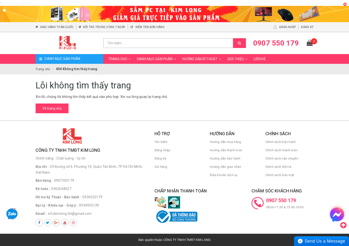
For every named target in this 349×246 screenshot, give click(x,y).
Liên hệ (260, 59)
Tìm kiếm (161, 142)
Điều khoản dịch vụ (224, 175)
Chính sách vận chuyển (281, 158)
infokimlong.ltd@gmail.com (70, 214)
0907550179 (64, 180)
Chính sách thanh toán (281, 150)
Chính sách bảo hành (280, 142)
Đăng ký (160, 158)
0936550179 (92, 197)
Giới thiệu (238, 59)
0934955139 (89, 205)
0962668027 (61, 189)
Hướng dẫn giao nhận (225, 167)
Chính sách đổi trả (278, 167)
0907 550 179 (281, 200)
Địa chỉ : (42, 167)
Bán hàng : (44, 180)
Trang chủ (120, 59)
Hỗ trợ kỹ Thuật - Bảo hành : (58, 197)
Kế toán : (43, 189)
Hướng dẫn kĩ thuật (202, 59)
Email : (41, 214)
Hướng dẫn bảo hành (225, 158)
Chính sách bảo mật (279, 175)
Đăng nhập (162, 150)
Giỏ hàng (161, 167)
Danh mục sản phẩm (157, 59)
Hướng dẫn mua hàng (225, 142)
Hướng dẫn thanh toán (226, 150)
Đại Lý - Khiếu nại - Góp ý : (57, 205)
